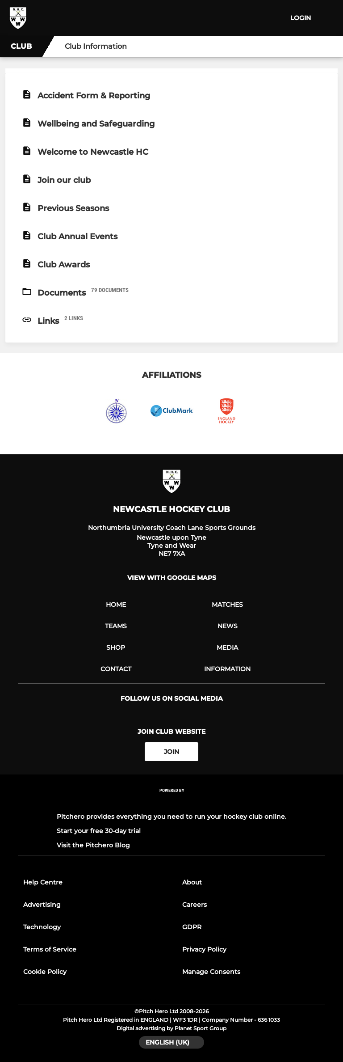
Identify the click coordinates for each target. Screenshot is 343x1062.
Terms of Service (49, 949)
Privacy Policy (204, 949)
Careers (194, 905)
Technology (42, 927)
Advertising (42, 905)
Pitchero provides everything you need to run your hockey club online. (171, 816)
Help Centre (43, 882)
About (192, 882)
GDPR (191, 927)
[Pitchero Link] (171, 802)
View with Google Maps (171, 578)
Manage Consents (211, 972)
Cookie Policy (45, 972)
